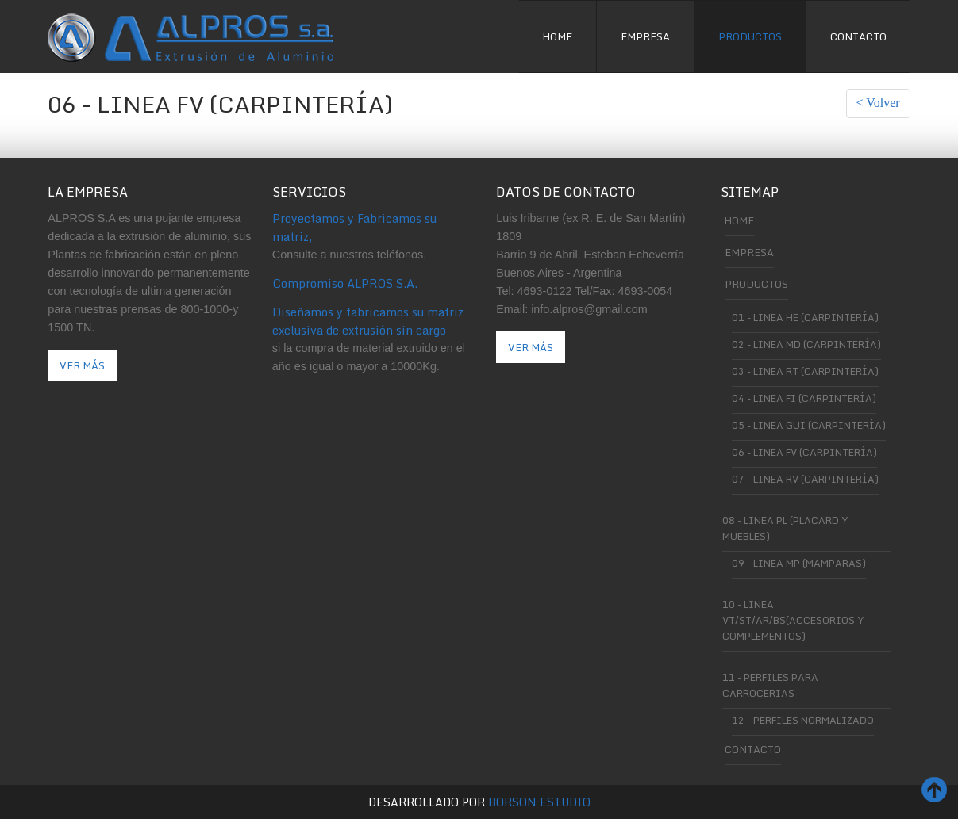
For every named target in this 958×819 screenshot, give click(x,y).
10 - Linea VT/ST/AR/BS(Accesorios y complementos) (793, 620)
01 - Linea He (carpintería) (805, 317)
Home (557, 36)
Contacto (858, 36)
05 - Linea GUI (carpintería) (809, 425)
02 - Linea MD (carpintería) (806, 344)
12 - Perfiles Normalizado (803, 720)
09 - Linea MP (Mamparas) (799, 563)
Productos (750, 36)
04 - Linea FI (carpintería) (804, 398)
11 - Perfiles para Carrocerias (770, 685)
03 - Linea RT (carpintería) (805, 371)
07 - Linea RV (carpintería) (805, 479)
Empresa (645, 36)
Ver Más (82, 365)
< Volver (878, 102)
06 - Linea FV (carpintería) (804, 452)
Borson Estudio (539, 802)
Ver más (530, 347)
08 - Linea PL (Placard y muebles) (785, 528)
